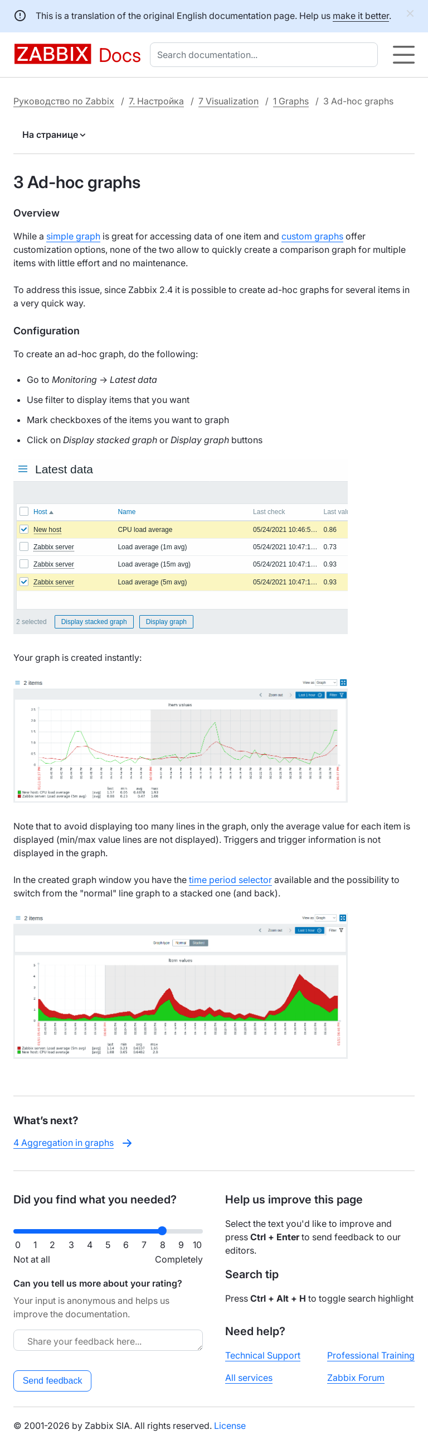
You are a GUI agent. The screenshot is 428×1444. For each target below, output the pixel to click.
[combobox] (266, 54)
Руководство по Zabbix (63, 101)
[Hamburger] (404, 55)
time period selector (230, 879)
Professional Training (371, 1355)
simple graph (73, 236)
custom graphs (312, 236)
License (230, 1425)
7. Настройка (156, 101)
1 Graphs (291, 101)
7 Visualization (228, 101)
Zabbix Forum (356, 1377)
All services (249, 1377)
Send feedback (52, 1380)
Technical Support (262, 1355)
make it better (361, 15)
